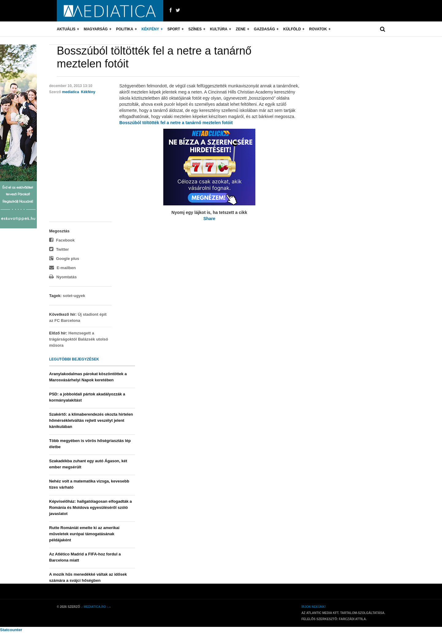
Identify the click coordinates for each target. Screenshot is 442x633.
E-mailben (62, 267)
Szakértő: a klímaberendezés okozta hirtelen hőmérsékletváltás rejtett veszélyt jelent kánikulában (91, 420)
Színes (195, 29)
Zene (241, 29)
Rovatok (318, 29)
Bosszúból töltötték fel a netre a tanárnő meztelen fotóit (176, 122)
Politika (124, 29)
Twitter (59, 249)
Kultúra (218, 29)
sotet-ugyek (74, 295)
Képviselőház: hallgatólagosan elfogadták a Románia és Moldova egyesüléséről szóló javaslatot (90, 507)
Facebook (62, 240)
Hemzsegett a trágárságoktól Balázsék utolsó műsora (78, 339)
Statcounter (11, 629)
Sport (173, 29)
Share (209, 218)
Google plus (64, 258)
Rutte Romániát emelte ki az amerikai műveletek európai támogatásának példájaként (84, 533)
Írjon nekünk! (313, 606)
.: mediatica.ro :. (95, 606)
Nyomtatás (63, 277)
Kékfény (150, 29)
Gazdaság (264, 29)
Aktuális (66, 29)
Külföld (292, 29)
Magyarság (96, 29)
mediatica (70, 92)
